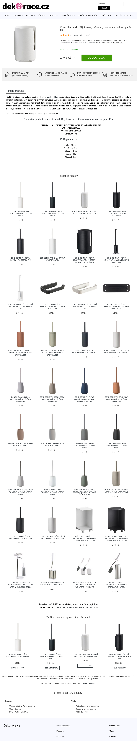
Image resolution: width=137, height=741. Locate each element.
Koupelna (78, 607)
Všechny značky (63, 726)
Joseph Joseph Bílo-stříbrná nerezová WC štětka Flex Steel (116, 585)
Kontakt (112, 736)
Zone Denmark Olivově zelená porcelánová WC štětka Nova (84, 492)
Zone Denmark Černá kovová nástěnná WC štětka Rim (116, 214)
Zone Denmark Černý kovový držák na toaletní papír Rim (52, 306)
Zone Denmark (72, 43)
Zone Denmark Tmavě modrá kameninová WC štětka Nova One (84, 399)
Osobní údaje (114, 726)
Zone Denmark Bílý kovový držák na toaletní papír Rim (84, 306)
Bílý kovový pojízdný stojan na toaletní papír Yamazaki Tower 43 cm (84, 538)
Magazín (60, 731)
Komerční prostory (122, 15)
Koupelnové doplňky (90, 607)
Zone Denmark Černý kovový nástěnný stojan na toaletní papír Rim (84, 260)
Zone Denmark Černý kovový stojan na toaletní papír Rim (116, 260)
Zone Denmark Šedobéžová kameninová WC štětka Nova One (52, 399)
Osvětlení (105, 15)
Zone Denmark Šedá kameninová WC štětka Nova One (20, 399)
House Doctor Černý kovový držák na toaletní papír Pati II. (116, 306)
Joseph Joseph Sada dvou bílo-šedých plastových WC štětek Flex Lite (84, 585)
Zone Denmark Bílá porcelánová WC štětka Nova (52, 492)
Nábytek (29, 15)
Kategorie (70, 607)
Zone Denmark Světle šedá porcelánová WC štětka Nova (20, 492)
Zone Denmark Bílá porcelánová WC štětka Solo (20, 214)
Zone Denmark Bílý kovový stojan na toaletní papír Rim (20, 306)
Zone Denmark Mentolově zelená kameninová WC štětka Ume (52, 353)
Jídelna (41, 15)
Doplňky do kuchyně (87, 15)
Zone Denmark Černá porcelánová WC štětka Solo (52, 214)
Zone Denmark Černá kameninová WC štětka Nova (116, 446)
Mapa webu (61, 736)
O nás (111, 731)
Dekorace (17, 15)
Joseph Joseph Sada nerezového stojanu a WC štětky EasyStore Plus (20, 585)
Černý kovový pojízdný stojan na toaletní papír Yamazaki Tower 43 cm (116, 538)
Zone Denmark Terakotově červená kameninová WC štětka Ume (20, 353)
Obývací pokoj (67, 15)
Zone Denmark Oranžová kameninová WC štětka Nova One (116, 399)
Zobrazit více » (118, 43)
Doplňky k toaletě (60, 607)
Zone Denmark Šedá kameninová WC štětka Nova (84, 446)
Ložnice (52, 15)
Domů (7, 15)
